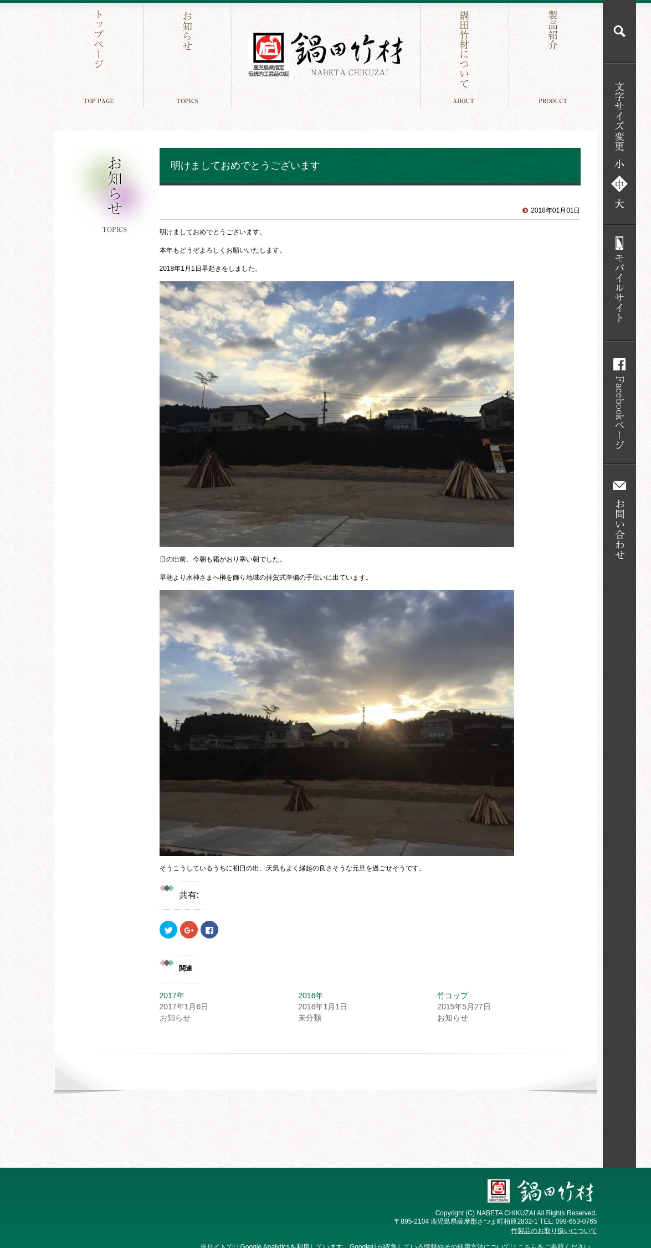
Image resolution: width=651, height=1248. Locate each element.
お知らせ (188, 54)
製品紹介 (554, 54)
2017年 (176, 995)
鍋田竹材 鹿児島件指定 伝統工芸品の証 (326, 54)
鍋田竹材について (465, 54)
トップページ (100, 54)
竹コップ (452, 995)
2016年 (310, 995)
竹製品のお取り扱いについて (554, 1231)
